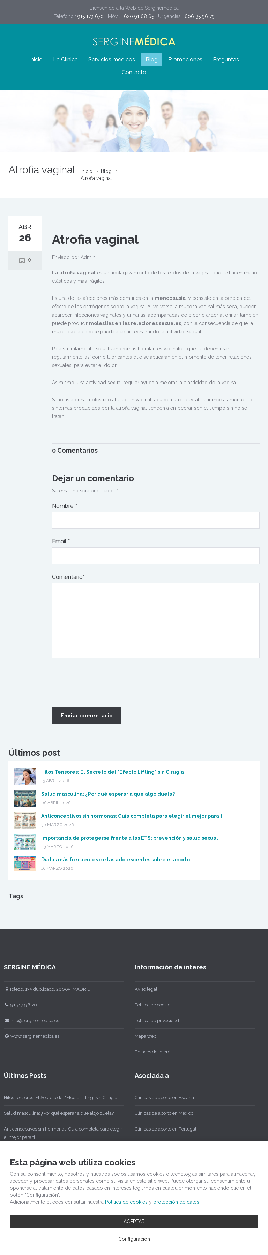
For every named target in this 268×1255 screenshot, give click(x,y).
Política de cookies (151, 1004)
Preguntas (226, 59)
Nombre (64, 505)
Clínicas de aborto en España (162, 1097)
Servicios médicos (111, 59)
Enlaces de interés (151, 1051)
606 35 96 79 (200, 16)
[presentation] (105, 683)
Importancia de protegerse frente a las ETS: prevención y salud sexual (129, 838)
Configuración (134, 1239)
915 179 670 (90, 16)
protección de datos (176, 1202)
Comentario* (68, 577)
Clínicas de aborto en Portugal (163, 1129)
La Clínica (65, 59)
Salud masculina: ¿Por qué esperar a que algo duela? (108, 794)
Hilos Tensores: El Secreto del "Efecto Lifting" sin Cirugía (112, 772)
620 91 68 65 (139, 16)
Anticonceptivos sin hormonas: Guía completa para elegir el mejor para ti (132, 816)
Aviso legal (143, 989)
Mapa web (143, 1036)
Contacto (134, 72)
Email (61, 541)
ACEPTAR (134, 1221)
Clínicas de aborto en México (161, 1113)
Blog (152, 59)
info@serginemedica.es (29, 1020)
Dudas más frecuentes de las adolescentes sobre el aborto (115, 859)
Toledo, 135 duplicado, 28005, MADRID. (45, 989)
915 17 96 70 (18, 1004)
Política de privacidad (154, 1020)
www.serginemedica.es (29, 1036)
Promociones (185, 59)
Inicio (36, 59)
